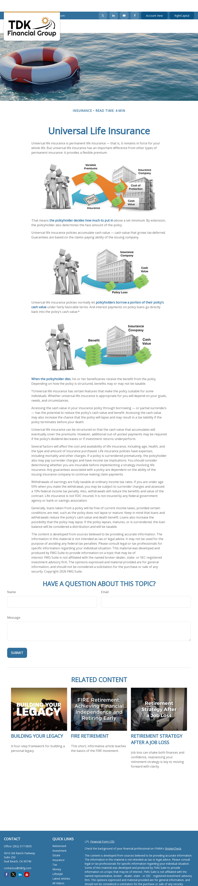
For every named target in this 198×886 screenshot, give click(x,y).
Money (56, 857)
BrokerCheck (173, 837)
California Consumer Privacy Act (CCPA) (109, 883)
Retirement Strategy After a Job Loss (156, 727)
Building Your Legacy (37, 724)
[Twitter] (103, 4)
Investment (59, 839)
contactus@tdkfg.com (48, 4)
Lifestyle (57, 862)
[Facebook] (135, 4)
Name (11, 580)
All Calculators (61, 876)
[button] (55, 14)
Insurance (58, 848)
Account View (154, 4)
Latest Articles (61, 867)
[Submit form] (17, 641)
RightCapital (181, 4)
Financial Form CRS (102, 830)
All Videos (58, 871)
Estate (56, 843)
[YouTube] (124, 4)
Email (105, 580)
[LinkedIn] (113, 4)
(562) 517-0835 (16, 4)
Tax (54, 853)
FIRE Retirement (90, 724)
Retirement (59, 834)
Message (13, 606)
